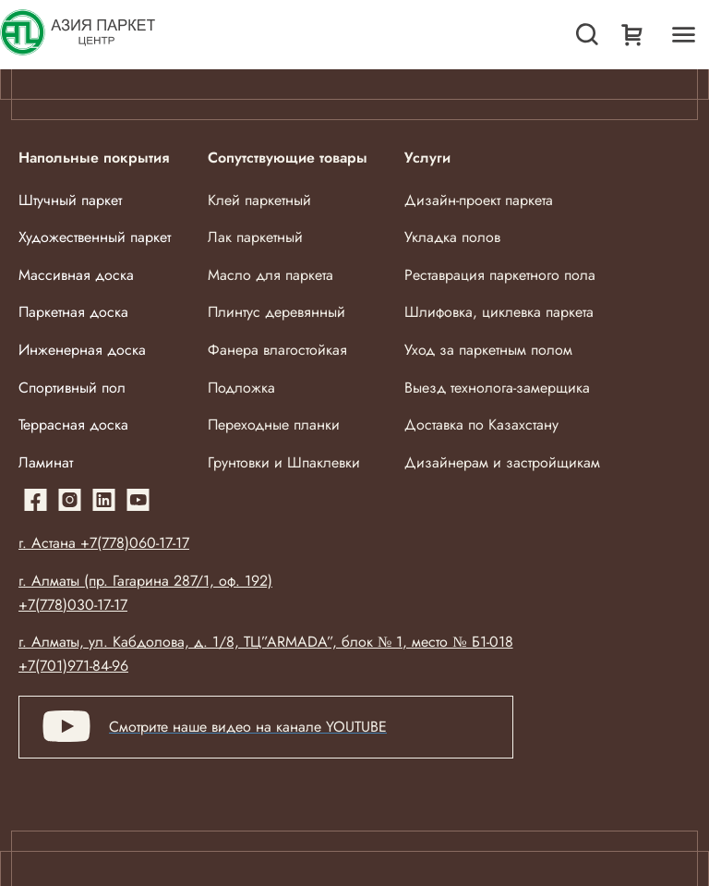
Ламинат (45, 462)
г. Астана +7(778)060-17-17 (103, 542)
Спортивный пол (72, 387)
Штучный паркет (70, 200)
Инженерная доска (82, 349)
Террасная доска (73, 424)
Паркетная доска (73, 311)
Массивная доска (76, 274)
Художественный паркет (94, 237)
